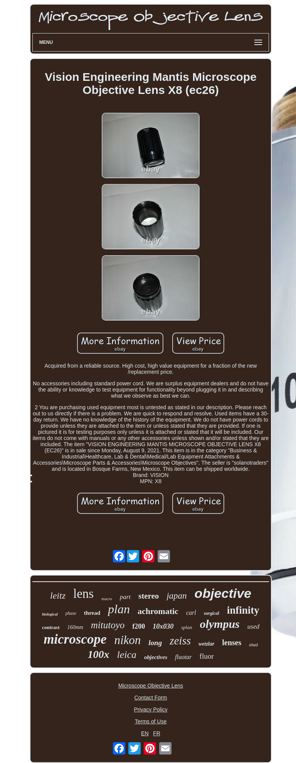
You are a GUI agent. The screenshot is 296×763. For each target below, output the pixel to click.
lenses (231, 642)
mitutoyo (108, 625)
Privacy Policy (150, 709)
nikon (127, 640)
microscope (75, 639)
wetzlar (206, 644)
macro (106, 598)
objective (223, 593)
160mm (75, 627)
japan (176, 596)
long (155, 643)
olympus (219, 623)
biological (50, 614)
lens (83, 594)
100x (98, 654)
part (125, 597)
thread (92, 613)
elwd (253, 645)
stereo (148, 596)
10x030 (163, 626)
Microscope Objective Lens (150, 686)
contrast (51, 627)
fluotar (183, 657)
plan (119, 609)
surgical (211, 613)
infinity (243, 610)
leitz (58, 596)
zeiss (180, 640)
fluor (207, 656)
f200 (138, 626)
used (253, 626)
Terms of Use (150, 721)
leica (126, 654)
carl (191, 612)
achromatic (158, 611)
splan (186, 627)
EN (144, 733)
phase (71, 613)
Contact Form (151, 697)
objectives (155, 657)
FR (156, 733)
